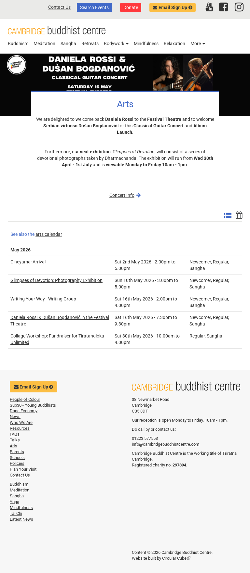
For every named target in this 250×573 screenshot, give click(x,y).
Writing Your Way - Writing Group (43, 298)
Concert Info (121, 195)
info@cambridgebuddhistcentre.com (165, 444)
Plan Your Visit (23, 469)
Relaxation (174, 43)
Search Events (94, 7)
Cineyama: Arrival (28, 261)
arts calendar (48, 234)
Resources (20, 428)
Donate (130, 7)
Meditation (44, 43)
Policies (17, 463)
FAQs (15, 434)
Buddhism (18, 43)
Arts (13, 445)
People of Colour (25, 399)
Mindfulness (146, 43)
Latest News (21, 519)
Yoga (14, 501)
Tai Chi (16, 513)
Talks (15, 440)
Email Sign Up (173, 7)
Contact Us (59, 7)
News (15, 416)
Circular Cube (176, 558)
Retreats (90, 43)
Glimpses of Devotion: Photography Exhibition (56, 280)
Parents (17, 451)
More (197, 43)
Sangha (68, 43)
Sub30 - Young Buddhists (33, 405)
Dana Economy (23, 410)
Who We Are (21, 422)
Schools (17, 457)
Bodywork (116, 43)
